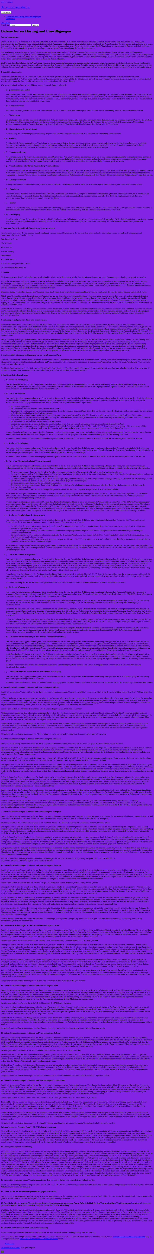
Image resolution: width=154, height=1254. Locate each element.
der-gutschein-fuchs (15, 7)
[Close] (2, 1252)
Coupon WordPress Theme (10, 1248)
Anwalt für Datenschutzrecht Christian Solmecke (39, 1239)
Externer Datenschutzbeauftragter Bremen (129, 1237)
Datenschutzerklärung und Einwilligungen (23, 16)
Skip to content (7, 2)
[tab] (6, 12)
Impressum (10, 19)
